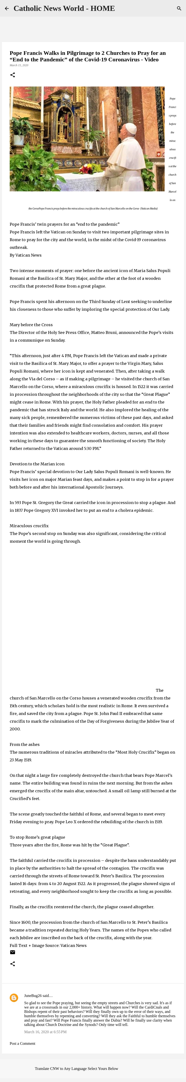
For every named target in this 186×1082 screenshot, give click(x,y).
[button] (13, 75)
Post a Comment (22, 1043)
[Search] (179, 8)
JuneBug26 (33, 996)
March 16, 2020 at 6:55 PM (45, 1032)
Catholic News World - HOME (64, 8)
